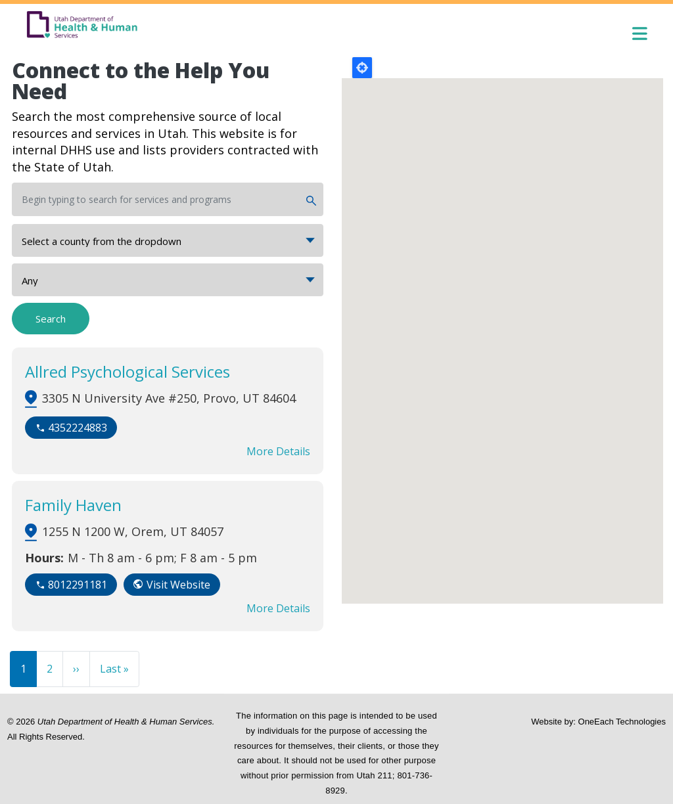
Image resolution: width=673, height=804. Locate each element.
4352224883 (77, 427)
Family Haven (73, 505)
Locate (362, 67)
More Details (278, 451)
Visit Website (178, 584)
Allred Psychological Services (127, 371)
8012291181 (77, 584)
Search (50, 318)
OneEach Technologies (622, 721)
